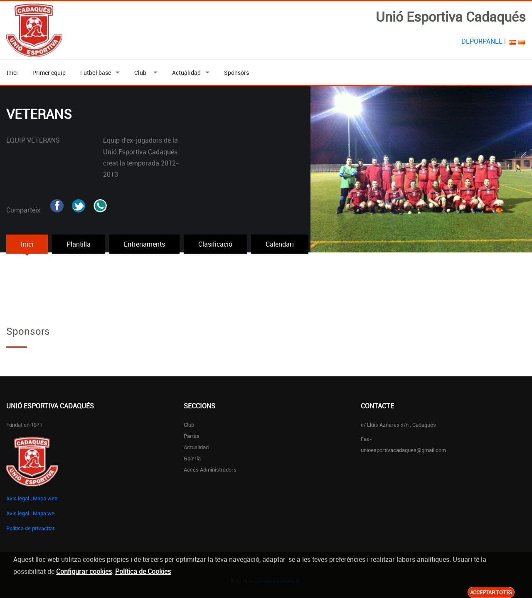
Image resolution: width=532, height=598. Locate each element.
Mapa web (45, 498)
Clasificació (215, 244)
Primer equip (49, 73)
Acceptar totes (491, 592)
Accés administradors (210, 469)
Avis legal (17, 498)
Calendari (280, 244)
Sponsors (236, 73)
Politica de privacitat (30, 528)
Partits (192, 436)
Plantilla (78, 244)
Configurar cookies (84, 571)
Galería (192, 458)
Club (141, 73)
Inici (12, 73)
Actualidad (186, 73)
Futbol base (95, 73)
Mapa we (43, 513)
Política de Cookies (143, 571)
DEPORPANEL (481, 41)
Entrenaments (144, 244)
